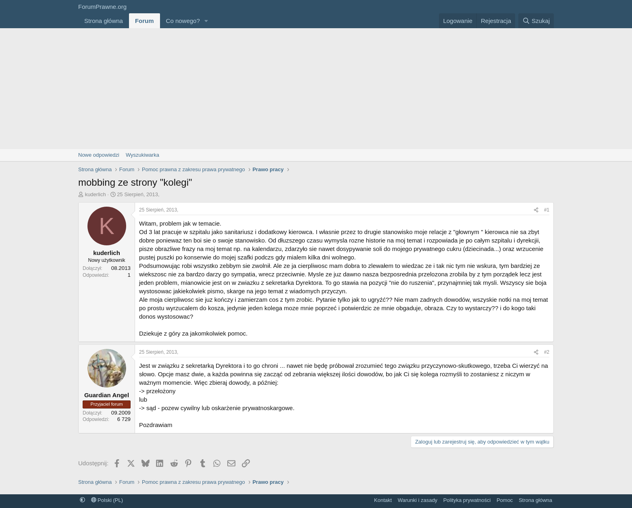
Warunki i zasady (418, 500)
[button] (206, 20)
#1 (546, 210)
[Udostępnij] (536, 210)
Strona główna (103, 20)
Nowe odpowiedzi (98, 155)
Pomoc (505, 500)
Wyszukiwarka (142, 155)
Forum (144, 20)
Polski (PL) (107, 500)
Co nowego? (183, 20)
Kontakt (383, 500)
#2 (546, 352)
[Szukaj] (536, 20)
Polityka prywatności (467, 500)
